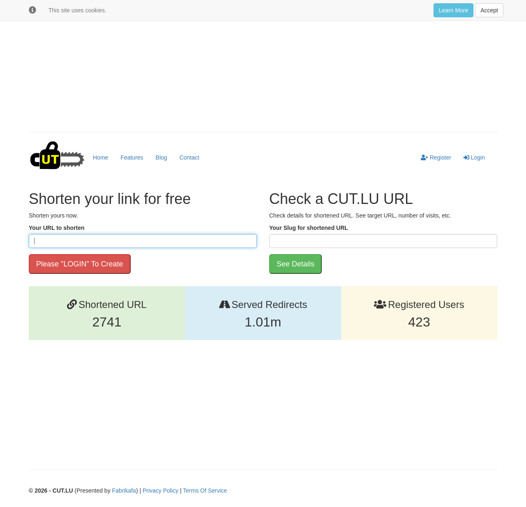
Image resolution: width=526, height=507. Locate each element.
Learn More (453, 10)
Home (100, 157)
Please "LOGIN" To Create (79, 264)
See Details (295, 264)
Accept (489, 10)
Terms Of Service (205, 490)
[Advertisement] (263, 66)
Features (131, 157)
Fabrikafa (124, 490)
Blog (161, 157)
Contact (189, 157)
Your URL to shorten (57, 228)
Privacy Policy (160, 490)
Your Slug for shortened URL (308, 228)
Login (474, 157)
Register (436, 157)
